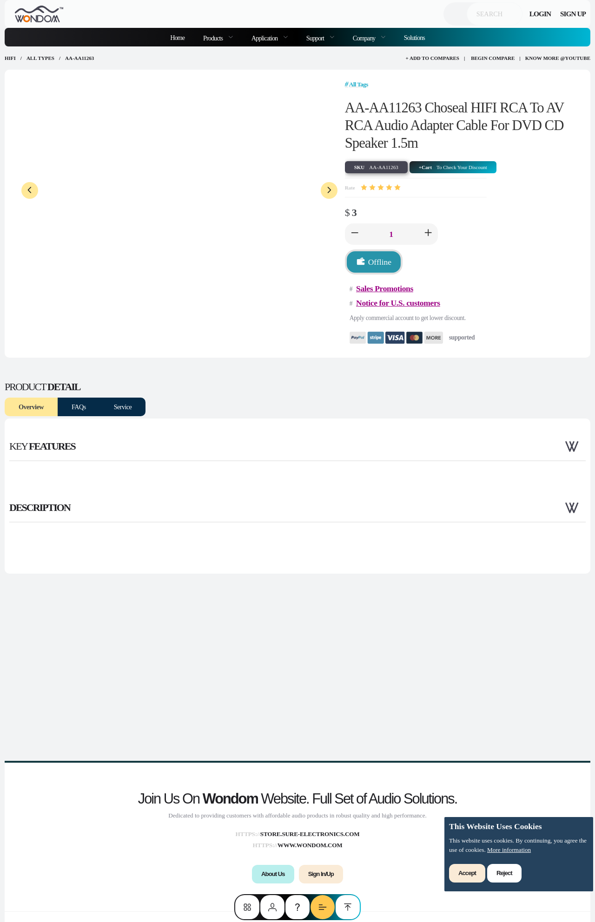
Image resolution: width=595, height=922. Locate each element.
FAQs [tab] (79, 407)
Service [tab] (123, 407)
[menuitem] (218, 37)
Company (365, 38)
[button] (354, 234)
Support (315, 38)
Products (213, 38)
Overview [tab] (31, 407)
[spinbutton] (391, 234)
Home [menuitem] (177, 37)
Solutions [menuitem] (414, 37)
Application (265, 38)
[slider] (381, 187)
